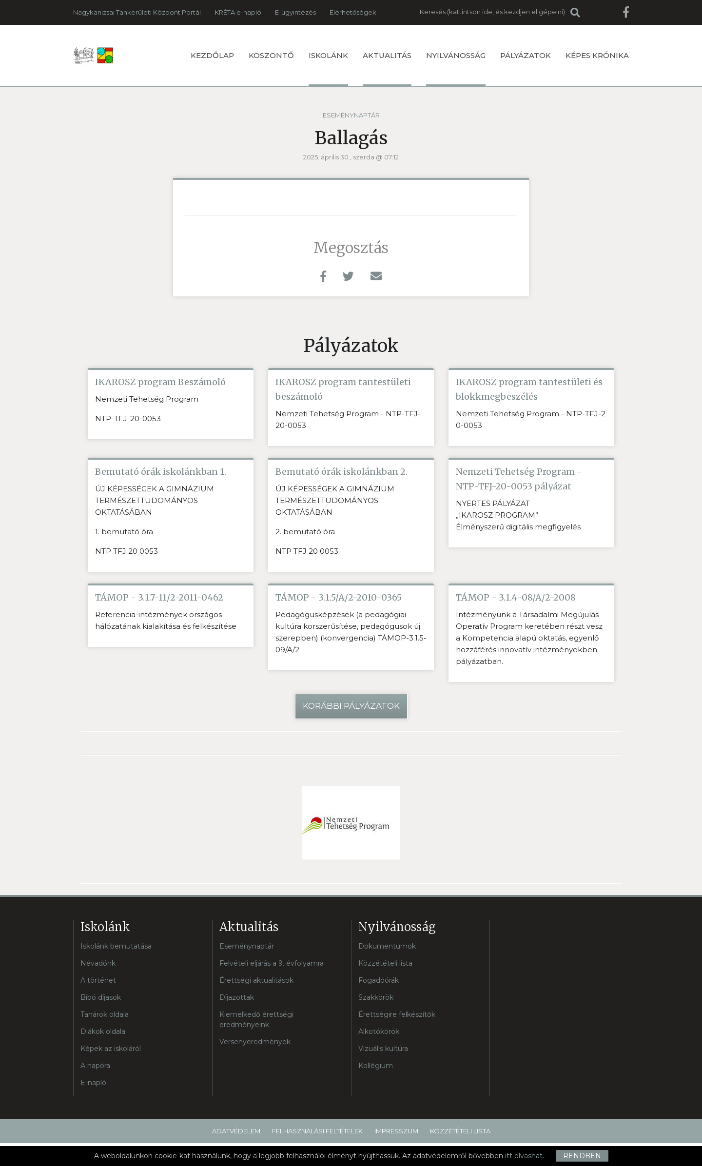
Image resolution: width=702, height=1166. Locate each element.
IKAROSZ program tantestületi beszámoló (343, 389)
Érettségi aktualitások (256, 980)
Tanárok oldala (104, 1014)
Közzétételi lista (385, 963)
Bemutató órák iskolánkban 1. (160, 471)
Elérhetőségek (353, 12)
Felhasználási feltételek (317, 1131)
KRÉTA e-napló (237, 12)
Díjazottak (236, 997)
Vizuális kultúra (383, 1048)
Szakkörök (375, 997)
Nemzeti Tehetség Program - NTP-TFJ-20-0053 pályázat (519, 479)
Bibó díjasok (100, 997)
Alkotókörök (378, 1031)
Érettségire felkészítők (396, 1014)
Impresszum (396, 1131)
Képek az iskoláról (110, 1048)
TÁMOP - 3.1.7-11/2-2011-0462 (159, 597)
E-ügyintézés (295, 12)
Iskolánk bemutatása (116, 946)
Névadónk (98, 963)
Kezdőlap (212, 55)
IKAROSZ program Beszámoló (160, 382)
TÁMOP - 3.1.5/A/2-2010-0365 (338, 597)
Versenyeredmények (255, 1041)
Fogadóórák (378, 980)
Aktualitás (387, 68)
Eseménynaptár (351, 115)
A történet (98, 980)
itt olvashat (524, 1155)
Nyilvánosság (456, 68)
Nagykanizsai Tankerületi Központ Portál (137, 12)
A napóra (95, 1065)
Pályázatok (525, 55)
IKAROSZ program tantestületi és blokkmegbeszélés (529, 389)
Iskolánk (328, 68)
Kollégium (375, 1065)
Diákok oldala (102, 1031)
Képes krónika (597, 55)
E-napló (93, 1082)
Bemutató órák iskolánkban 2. (341, 471)
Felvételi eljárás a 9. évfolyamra (271, 963)
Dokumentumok (387, 946)
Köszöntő (271, 55)
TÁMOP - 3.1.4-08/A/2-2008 (516, 597)
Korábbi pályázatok (351, 706)
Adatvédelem (236, 1131)
